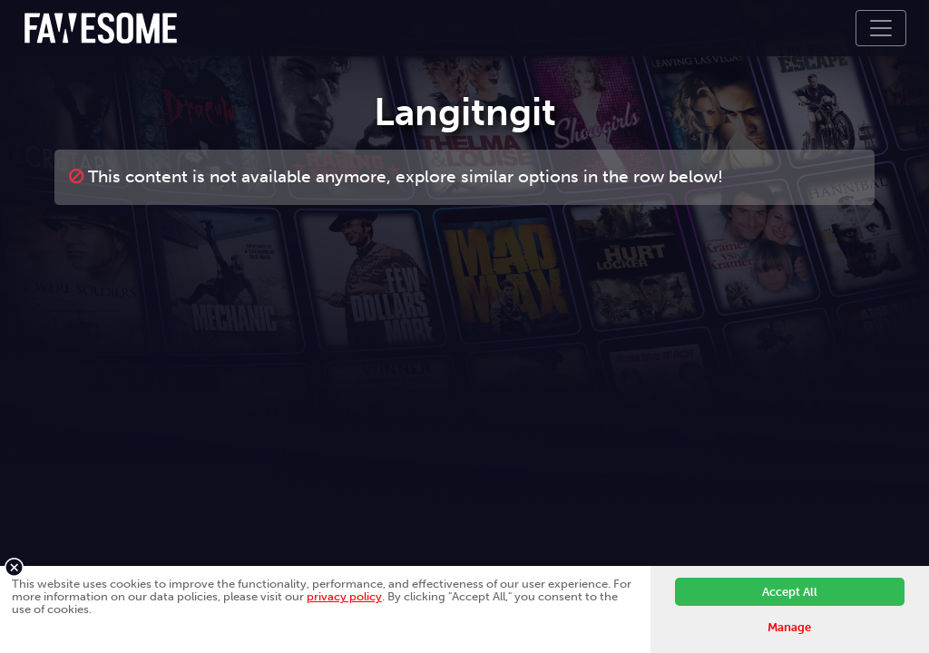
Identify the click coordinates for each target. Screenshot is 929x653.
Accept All (789, 592)
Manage (789, 627)
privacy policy (344, 596)
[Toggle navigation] (881, 28)
